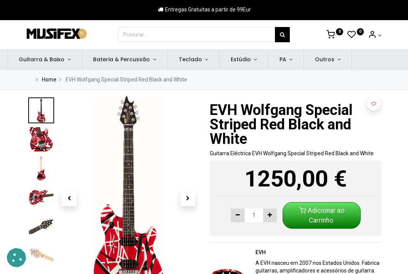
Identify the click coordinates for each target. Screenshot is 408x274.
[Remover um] (238, 215)
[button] (69, 199)
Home (49, 79)
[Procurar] (282, 34)
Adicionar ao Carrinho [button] (321, 215)
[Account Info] (374, 35)
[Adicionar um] (270, 215)
